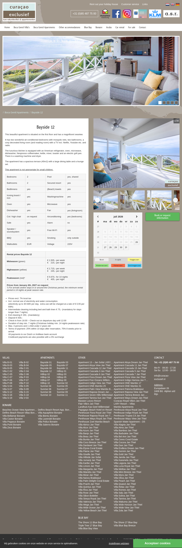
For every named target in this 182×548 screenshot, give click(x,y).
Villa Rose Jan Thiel (88, 492)
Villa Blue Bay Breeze (125, 525)
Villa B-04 (24, 365)
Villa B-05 (7, 368)
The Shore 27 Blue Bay (125, 522)
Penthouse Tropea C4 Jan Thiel (130, 415)
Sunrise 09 (62, 392)
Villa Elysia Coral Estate (90, 448)
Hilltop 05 (61, 377)
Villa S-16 (7, 395)
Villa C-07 (7, 377)
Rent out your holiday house (104, 4)
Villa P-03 (24, 377)
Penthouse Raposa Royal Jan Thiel (96, 415)
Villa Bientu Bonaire (48, 416)
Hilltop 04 (45, 377)
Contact (142, 27)
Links (145, 4)
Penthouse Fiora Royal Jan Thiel (94, 412)
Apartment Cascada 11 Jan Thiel (130, 365)
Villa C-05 (7, 374)
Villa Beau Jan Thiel (88, 436)
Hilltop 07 (45, 380)
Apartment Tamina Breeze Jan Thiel (132, 395)
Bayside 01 (46, 362)
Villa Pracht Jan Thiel (89, 484)
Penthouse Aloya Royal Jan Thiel (130, 409)
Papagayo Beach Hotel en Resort (95, 409)
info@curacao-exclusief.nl (161, 377)
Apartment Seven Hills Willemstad (95, 395)
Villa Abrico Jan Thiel (88, 424)
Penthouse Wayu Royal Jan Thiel (95, 418)
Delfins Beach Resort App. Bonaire (55, 409)
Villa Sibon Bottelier (88, 495)
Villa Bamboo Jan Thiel (125, 430)
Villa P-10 (24, 383)
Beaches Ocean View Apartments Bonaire (23, 409)
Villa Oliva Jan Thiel (124, 478)
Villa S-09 (24, 389)
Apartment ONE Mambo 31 (127, 386)
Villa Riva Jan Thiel (88, 490)
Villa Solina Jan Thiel (124, 495)
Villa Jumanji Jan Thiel (89, 460)
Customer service (130, 4)
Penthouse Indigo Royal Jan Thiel (131, 412)
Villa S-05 (24, 386)
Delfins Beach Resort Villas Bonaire (20, 412)
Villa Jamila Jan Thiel (124, 457)
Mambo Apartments (123, 407)
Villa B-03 (7, 365)
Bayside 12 (37, 112)
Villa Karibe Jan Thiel (89, 463)
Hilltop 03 (61, 374)
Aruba (109, 27)
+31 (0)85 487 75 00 (84, 13)
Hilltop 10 (45, 383)
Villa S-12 (7, 392)
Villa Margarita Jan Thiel (90, 469)
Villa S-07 (7, 389)
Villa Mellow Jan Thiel (125, 469)
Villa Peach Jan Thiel (124, 481)
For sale (131, 27)
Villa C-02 (7, 371)
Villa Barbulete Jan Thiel (126, 433)
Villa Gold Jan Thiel (123, 454)
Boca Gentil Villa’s (22, 27)
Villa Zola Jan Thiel (123, 510)
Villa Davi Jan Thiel (123, 445)
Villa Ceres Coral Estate (126, 439)
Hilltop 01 (61, 371)
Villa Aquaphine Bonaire (50, 412)
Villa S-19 (7, 398)
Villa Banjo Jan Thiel (88, 433)
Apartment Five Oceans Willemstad (96, 380)
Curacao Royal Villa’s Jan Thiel (129, 401)
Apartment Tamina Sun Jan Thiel (94, 398)
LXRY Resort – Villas (124, 403)
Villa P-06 (7, 380)
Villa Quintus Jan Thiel (89, 487)
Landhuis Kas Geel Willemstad (93, 407)
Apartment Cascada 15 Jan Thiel (130, 368)
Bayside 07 (62, 365)
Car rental (119, 27)
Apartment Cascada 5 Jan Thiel (130, 371)
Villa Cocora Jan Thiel (125, 442)
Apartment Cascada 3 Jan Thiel (94, 371)
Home (7, 27)
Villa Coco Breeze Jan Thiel (92, 442)
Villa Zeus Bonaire (11, 427)
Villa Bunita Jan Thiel (88, 439)
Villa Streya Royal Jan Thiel (92, 498)
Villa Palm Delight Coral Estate (93, 481)
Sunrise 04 (45, 386)
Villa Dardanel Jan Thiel (90, 445)
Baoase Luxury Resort (89, 401)
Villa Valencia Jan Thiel (90, 501)
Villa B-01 (7, 362)
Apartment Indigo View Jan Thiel (94, 383)
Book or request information (163, 216)
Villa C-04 (24, 371)
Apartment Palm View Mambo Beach (97, 389)
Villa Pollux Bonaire (47, 421)
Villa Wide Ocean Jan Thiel (92, 507)
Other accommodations (69, 27)
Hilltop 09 (61, 380)
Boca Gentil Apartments (44, 27)
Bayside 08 (46, 368)
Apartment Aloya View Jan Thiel (94, 365)
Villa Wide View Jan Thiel (126, 507)
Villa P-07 (24, 380)
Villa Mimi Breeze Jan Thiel (127, 472)
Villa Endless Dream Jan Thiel (129, 448)
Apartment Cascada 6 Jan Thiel (94, 374)
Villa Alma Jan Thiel (124, 427)
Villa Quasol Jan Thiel (125, 484)
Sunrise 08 (45, 392)
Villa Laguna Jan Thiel (125, 463)
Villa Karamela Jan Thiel (126, 460)
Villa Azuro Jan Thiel (88, 430)
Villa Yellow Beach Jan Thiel (92, 510)
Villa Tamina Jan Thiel (125, 498)
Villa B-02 (24, 362)
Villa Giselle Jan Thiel (89, 454)
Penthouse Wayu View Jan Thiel (130, 418)
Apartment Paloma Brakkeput (129, 389)
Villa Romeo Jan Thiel (125, 490)
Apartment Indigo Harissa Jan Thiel (131, 380)
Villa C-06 (24, 374)
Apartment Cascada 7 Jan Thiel (130, 374)
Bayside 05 (46, 365)
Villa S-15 (24, 392)
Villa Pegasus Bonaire (13, 421)
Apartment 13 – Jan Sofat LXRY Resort (98, 362)
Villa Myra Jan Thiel (124, 475)
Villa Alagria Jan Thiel (124, 424)
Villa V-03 (23, 398)
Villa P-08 (7, 383)
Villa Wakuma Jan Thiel (125, 501)
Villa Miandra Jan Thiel (89, 472)
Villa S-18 (24, 395)
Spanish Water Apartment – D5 (129, 421)
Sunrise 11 (62, 395)
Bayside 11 (62, 368)
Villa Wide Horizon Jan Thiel (128, 504)
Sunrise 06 (45, 389)
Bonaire (99, 27)
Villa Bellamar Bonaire (13, 416)
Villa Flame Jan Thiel (88, 451)
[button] (160, 102)
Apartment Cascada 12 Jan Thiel (95, 368)
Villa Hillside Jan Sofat (89, 457)
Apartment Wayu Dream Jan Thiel (131, 398)
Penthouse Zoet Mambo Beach (94, 421)
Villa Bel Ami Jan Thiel (125, 436)
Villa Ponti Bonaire (11, 424)
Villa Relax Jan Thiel (124, 487)
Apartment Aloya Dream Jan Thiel (131, 362)
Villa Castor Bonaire (12, 418)
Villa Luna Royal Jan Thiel (127, 466)
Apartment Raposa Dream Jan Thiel (96, 392)
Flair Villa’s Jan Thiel (88, 403)
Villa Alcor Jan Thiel (88, 427)
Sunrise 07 (62, 389)
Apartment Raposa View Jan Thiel (131, 392)
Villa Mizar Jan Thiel (88, 475)
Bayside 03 (62, 362)
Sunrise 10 (45, 395)
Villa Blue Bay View (88, 528)
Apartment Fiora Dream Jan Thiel (95, 377)
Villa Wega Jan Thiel (88, 504)
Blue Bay (88, 27)
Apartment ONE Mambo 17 (127, 383)
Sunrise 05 (62, 386)
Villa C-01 (24, 368)
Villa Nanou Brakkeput (89, 478)
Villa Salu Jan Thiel (123, 492)
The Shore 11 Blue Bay (90, 522)
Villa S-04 (7, 386)
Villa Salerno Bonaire (48, 424)
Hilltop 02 (45, 374)
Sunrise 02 (62, 383)
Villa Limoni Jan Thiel (89, 466)
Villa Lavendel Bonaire (49, 418)
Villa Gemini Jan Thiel (125, 451)
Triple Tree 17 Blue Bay (90, 525)
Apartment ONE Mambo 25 (92, 386)
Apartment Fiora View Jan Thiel (130, 377)
